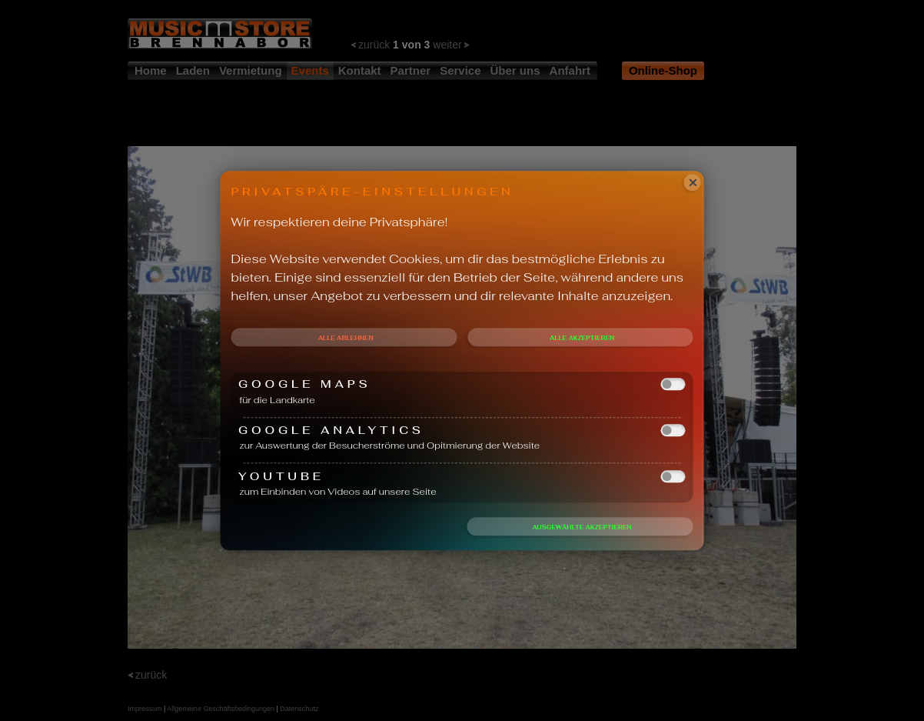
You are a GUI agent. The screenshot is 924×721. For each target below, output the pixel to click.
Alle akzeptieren (582, 338)
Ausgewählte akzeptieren (581, 527)
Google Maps (462, 384)
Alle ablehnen (346, 338)
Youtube (462, 476)
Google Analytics (462, 430)
